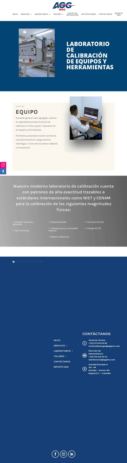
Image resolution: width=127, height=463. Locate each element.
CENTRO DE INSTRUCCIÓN (72, 14)
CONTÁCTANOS (105, 14)
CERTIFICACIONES (88, 14)
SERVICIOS (25, 14)
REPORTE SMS (119, 14)
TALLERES (57, 14)
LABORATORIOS (41, 14)
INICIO (15, 14)
